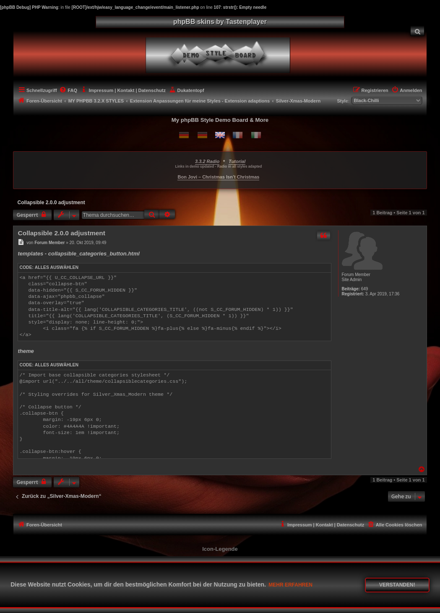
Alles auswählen (56, 267)
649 (364, 289)
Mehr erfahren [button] (290, 585)
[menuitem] (417, 31)
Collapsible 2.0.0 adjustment (51, 202)
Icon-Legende (220, 549)
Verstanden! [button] (397, 585)
